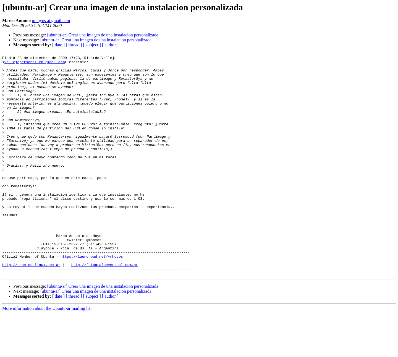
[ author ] (110, 44)
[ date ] (58, 44)
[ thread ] (74, 44)
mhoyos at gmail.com (51, 20)
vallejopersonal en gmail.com (34, 63)
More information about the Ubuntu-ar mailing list (47, 352)
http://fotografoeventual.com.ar (104, 306)
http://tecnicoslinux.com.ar (31, 306)
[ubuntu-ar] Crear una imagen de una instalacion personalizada (102, 35)
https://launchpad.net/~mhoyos (92, 296)
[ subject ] (92, 44)
